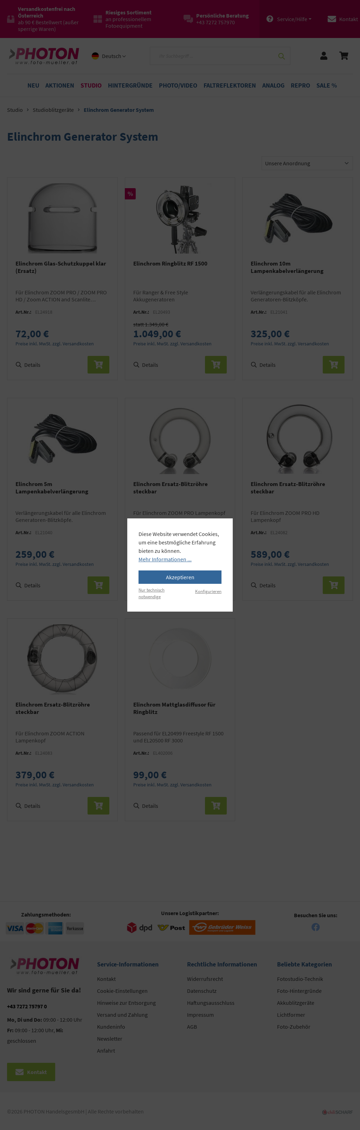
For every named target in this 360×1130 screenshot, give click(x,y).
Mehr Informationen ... (165, 559)
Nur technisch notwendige (152, 593)
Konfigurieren (208, 591)
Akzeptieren (180, 577)
